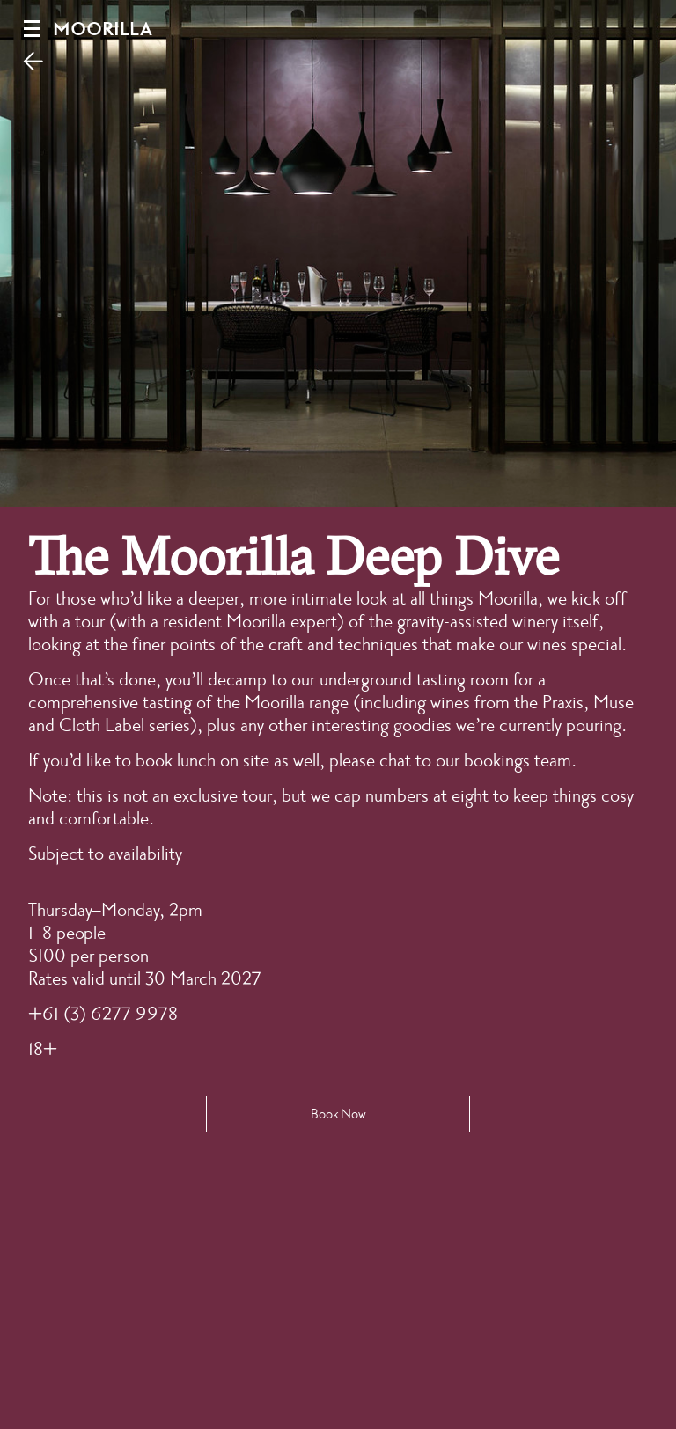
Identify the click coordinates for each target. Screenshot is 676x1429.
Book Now (338, 1114)
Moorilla (102, 29)
